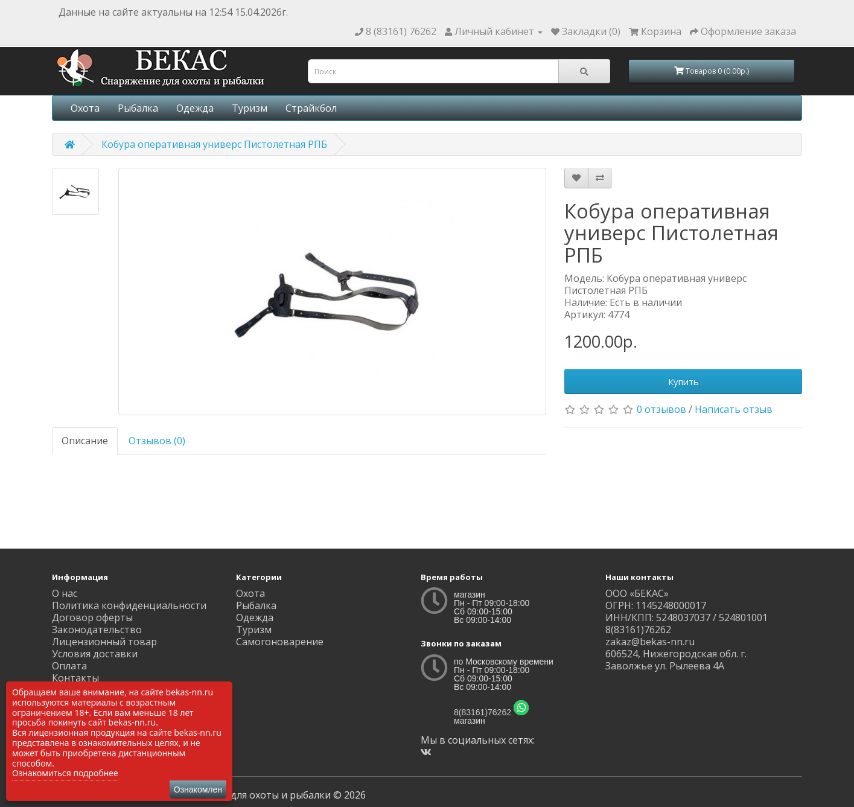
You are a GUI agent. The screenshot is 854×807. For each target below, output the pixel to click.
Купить (683, 381)
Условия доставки (95, 653)
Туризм (249, 108)
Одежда (195, 108)
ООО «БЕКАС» (637, 593)
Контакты (75, 677)
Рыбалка (138, 108)
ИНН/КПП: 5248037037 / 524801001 (686, 617)
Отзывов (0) (157, 440)
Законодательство (97, 629)
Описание (85, 440)
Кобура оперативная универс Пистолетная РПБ (214, 144)
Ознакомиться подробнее (65, 773)
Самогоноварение (279, 641)
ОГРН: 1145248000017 (655, 605)
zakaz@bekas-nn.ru (650, 641)
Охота (85, 108)
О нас (64, 593)
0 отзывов (661, 409)
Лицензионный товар (104, 641)
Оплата (69, 665)
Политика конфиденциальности (129, 605)
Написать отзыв (734, 409)
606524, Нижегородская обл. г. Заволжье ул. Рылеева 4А (676, 659)
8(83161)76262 (482, 712)
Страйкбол (311, 108)
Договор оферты (92, 617)
